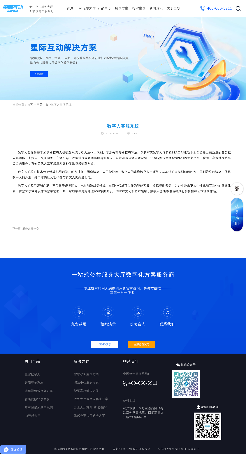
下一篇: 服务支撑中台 (26, 228)
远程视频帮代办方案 (39, 390)
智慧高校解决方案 (86, 390)
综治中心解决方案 (86, 382)
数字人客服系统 (61, 104)
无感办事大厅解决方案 (89, 415)
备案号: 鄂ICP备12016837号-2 (131, 449)
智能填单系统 (34, 382)
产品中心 (104, 8)
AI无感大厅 (87, 8)
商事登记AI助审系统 (39, 407)
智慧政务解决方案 (86, 374)
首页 (70, 8)
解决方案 (121, 8)
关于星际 (173, 8)
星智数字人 (32, 374)
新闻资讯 (156, 8)
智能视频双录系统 (37, 399)
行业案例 (139, 8)
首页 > (31, 104)
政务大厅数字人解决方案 (91, 399)
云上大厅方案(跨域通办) (91, 407)
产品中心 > (44, 104)
